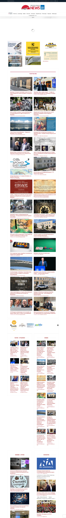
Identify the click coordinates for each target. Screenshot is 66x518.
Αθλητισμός (18, 178)
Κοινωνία (17, 134)
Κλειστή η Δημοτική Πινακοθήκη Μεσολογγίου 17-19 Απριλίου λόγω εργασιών (51, 369)
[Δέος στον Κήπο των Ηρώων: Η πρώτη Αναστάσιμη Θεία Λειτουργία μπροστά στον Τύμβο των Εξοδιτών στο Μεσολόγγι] (21, 104)
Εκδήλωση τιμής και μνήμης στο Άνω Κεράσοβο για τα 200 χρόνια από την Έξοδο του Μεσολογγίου (41, 385)
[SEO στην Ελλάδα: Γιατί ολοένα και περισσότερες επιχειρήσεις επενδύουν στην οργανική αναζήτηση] (19, 498)
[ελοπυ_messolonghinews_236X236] (14, 41)
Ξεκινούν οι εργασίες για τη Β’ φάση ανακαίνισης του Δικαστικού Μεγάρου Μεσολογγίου (51, 402)
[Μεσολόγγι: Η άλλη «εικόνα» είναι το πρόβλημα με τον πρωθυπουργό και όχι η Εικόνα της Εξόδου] (46, 486)
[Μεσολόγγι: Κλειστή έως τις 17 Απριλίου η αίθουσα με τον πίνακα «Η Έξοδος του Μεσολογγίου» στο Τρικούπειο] (51, 431)
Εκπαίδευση (18, 218)
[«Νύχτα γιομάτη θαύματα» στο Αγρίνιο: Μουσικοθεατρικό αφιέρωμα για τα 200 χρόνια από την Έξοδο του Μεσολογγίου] (21, 284)
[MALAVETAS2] (22, 325)
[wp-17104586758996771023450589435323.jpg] (51, 41)
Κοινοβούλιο (42, 94)
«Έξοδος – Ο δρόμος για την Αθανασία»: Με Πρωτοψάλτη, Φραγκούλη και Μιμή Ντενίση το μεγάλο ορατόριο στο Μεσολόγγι (21, 196)
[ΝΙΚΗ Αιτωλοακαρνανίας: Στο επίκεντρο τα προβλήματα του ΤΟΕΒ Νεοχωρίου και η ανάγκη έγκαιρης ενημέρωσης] (45, 304)
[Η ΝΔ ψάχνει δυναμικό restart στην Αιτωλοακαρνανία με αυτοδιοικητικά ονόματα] (46, 464)
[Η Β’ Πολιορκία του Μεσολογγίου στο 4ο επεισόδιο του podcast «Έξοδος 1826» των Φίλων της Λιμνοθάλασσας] (21, 304)
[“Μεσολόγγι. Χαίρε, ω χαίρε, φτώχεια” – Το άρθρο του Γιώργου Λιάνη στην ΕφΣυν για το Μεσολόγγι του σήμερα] (45, 84)
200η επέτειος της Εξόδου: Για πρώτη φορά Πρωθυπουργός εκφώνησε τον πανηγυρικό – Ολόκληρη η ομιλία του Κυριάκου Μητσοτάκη (24, 386)
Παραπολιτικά (45, 473)
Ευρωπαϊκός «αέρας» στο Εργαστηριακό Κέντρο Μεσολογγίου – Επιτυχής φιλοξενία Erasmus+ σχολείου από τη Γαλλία (20, 215)
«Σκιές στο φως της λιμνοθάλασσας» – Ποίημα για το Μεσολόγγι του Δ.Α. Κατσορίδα (40, 369)
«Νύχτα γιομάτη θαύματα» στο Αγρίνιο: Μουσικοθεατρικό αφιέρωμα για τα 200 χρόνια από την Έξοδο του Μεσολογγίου (21, 293)
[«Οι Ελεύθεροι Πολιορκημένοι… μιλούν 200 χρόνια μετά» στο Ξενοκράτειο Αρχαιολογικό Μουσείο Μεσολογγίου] (45, 206)
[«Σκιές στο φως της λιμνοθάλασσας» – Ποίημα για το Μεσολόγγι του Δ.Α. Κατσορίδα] (21, 124)
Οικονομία (21, 474)
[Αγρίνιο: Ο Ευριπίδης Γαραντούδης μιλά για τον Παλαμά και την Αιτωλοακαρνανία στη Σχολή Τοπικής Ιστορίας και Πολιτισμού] (45, 144)
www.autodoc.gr (45, 61)
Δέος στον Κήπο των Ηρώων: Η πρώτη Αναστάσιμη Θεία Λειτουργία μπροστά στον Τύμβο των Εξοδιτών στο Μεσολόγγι (20, 113)
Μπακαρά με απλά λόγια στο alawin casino (42, 253)
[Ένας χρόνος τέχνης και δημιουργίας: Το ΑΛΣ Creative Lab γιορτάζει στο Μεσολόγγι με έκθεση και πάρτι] (21, 226)
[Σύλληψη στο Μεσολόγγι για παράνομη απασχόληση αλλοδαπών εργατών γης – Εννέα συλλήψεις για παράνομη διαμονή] (45, 284)
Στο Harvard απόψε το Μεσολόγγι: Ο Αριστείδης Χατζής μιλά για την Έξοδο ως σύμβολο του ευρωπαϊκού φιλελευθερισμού (20, 273)
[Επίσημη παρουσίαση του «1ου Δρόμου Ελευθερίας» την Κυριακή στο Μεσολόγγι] (21, 166)
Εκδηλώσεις (18, 198)
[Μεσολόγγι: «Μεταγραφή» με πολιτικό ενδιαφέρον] (46, 506)
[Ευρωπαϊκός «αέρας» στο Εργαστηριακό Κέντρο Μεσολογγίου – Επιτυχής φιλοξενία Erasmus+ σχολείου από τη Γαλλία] (21, 206)
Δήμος (41, 274)
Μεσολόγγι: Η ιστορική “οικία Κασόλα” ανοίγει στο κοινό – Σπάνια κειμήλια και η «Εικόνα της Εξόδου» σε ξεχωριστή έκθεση (21, 93)
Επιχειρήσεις (18, 474)
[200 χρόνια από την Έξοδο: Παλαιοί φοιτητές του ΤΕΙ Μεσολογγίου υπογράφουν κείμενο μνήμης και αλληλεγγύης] (45, 104)
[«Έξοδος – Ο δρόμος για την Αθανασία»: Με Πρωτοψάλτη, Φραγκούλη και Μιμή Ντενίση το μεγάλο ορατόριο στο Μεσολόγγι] (21, 186)
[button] (35, 15)
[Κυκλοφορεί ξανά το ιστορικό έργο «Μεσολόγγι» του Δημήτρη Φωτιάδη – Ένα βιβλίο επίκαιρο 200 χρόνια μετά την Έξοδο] (45, 124)
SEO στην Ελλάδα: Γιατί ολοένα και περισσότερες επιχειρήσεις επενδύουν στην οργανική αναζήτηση (19, 507)
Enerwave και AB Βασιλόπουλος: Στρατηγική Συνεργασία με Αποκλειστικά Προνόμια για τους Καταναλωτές (19, 472)
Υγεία (24, 154)
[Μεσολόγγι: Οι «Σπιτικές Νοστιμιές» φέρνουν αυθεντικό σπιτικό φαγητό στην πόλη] (19, 482)
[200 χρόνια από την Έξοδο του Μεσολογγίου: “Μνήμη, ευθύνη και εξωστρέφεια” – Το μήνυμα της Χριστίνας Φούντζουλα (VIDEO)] (14, 378)
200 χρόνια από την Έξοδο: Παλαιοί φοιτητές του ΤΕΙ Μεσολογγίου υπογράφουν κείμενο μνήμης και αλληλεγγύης (44, 113)
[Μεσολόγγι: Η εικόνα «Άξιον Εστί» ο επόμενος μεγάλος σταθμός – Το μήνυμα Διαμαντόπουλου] (45, 264)
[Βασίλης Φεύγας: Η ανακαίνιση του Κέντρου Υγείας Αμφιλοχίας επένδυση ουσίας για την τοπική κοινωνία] (21, 144)
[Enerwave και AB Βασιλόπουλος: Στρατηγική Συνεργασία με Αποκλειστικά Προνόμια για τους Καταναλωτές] (19, 464)
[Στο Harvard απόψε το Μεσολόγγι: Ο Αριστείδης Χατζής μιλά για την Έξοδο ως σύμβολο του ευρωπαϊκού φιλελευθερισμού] (21, 264)
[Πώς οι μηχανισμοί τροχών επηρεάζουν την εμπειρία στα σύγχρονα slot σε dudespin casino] (21, 245)
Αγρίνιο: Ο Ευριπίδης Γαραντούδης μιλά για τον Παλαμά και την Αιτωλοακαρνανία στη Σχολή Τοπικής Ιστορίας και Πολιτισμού (44, 153)
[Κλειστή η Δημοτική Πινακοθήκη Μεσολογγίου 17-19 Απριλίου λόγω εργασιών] (45, 164)
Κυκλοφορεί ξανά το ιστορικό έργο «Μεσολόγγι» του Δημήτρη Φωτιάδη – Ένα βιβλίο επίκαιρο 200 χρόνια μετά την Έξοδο (45, 133)
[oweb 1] (14, 325)
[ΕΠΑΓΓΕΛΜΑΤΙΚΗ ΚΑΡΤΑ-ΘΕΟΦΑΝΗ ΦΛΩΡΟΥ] (30, 325)
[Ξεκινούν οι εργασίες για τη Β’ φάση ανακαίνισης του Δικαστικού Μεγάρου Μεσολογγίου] (45, 226)
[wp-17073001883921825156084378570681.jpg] (33, 56)
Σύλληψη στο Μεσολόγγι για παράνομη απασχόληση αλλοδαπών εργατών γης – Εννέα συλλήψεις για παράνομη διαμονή (43, 293)
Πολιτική (45, 94)
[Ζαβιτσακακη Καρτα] (51, 51)
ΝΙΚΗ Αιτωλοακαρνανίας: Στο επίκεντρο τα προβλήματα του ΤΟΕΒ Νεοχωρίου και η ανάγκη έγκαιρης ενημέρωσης (24, 368)
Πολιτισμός (22, 198)
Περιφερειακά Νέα (22, 134)
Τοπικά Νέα (44, 174)
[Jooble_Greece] (38, 325)
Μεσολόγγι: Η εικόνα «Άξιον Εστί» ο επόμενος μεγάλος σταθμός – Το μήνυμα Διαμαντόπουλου (14, 367)
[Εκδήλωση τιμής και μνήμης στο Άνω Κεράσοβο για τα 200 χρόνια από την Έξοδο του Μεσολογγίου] (45, 186)
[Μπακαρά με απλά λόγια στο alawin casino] (45, 245)
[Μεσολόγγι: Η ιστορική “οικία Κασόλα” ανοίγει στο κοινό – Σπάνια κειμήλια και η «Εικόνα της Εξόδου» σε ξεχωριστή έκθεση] (21, 84)
